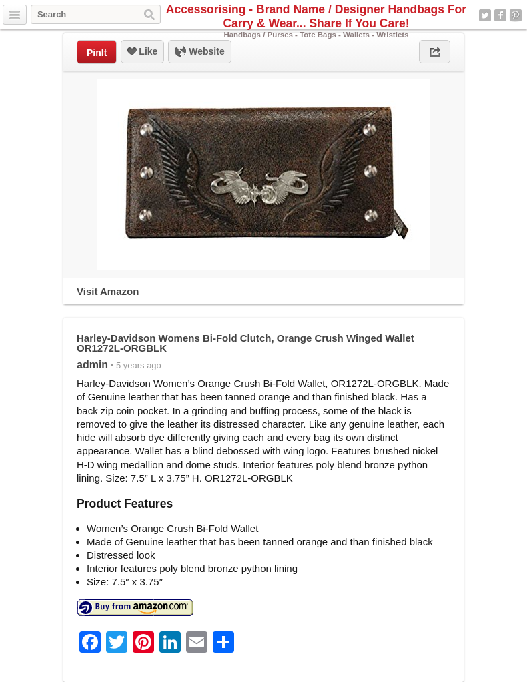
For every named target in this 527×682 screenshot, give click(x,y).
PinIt (97, 52)
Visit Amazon (108, 291)
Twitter (485, 15)
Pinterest (515, 15)
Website (199, 52)
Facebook (500, 15)
